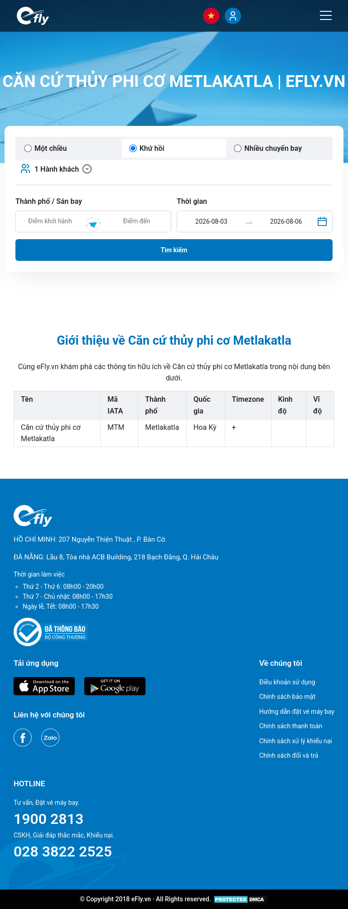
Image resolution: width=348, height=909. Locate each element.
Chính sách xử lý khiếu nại (295, 741)
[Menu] (325, 15)
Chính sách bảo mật (287, 696)
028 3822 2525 (63, 851)
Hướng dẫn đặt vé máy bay (296, 711)
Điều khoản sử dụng (287, 682)
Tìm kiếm (174, 250)
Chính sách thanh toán (290, 726)
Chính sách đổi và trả (288, 755)
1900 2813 (48, 818)
